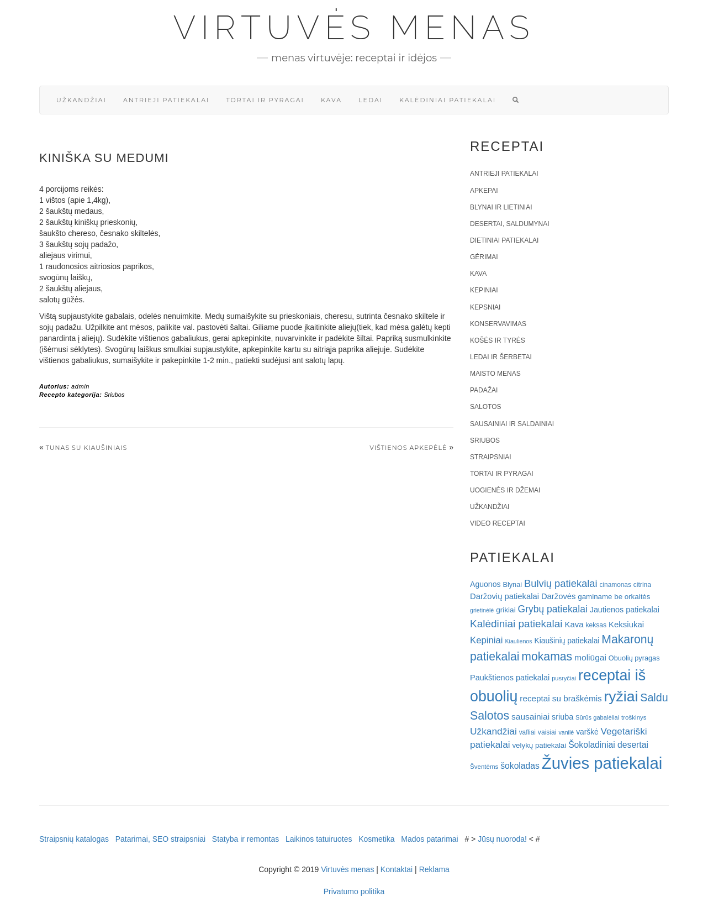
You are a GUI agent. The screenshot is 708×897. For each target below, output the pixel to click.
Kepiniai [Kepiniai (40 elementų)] (486, 640)
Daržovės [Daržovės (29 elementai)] (558, 596)
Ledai (370, 100)
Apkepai (484, 191)
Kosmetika (376, 839)
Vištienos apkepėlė (408, 448)
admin (80, 386)
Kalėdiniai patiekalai (447, 100)
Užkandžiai (81, 100)
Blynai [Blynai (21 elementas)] (512, 584)
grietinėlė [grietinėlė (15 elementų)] (482, 610)
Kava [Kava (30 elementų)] (573, 624)
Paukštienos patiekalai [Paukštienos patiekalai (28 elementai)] (510, 677)
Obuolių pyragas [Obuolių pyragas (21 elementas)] (634, 658)
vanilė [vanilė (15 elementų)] (566, 732)
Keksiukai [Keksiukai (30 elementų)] (626, 624)
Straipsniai (490, 457)
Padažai (484, 390)
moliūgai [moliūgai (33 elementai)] (590, 657)
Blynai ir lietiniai (501, 207)
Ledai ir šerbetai (501, 357)
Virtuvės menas (354, 27)
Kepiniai (484, 290)
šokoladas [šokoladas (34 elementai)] (520, 765)
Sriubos (114, 394)
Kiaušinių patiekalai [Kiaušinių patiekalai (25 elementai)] (567, 641)
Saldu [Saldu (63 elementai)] (654, 697)
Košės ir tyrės (497, 340)
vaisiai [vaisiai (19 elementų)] (547, 732)
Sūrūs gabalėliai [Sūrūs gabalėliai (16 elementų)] (597, 717)
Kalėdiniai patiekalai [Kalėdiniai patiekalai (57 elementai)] (516, 624)
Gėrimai (484, 257)
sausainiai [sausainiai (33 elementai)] (530, 716)
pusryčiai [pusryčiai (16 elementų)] (564, 678)
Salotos (485, 407)
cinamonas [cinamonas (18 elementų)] (615, 585)
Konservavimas (498, 324)
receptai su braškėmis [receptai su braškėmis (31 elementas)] (560, 698)
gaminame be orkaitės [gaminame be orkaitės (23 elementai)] (614, 596)
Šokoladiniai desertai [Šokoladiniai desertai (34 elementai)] (608, 744)
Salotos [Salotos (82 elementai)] (489, 715)
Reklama (434, 869)
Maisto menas (495, 373)
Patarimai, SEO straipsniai (160, 839)
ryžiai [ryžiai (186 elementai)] (621, 696)
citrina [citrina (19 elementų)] (642, 585)
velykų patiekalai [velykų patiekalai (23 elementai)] (539, 745)
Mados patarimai (429, 839)
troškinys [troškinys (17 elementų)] (634, 717)
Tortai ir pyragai (265, 100)
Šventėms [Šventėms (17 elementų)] (484, 766)
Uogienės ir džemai (505, 490)
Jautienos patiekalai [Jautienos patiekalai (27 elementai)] (624, 609)
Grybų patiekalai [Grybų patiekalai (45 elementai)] (553, 609)
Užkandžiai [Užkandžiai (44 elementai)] (493, 731)
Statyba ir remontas (245, 839)
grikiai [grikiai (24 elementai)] (506, 610)
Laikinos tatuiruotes (319, 839)
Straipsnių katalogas (74, 839)
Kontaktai (397, 869)
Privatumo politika (354, 891)
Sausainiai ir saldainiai (512, 424)
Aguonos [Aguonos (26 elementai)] (485, 584)
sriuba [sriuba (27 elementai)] (562, 716)
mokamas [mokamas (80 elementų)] (546, 656)
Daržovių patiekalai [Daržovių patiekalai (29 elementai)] (504, 596)
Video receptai (497, 523)
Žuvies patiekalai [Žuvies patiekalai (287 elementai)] (602, 763)
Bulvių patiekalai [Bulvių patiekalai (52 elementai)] (561, 583)
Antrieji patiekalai (166, 100)
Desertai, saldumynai (510, 224)
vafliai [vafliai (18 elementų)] (527, 732)
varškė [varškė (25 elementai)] (587, 732)
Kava (331, 100)
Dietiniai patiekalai (504, 240)
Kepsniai (485, 307)
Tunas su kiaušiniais (87, 448)
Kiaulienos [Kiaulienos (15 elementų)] (518, 641)
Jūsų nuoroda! (502, 839)
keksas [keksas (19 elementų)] (595, 625)
